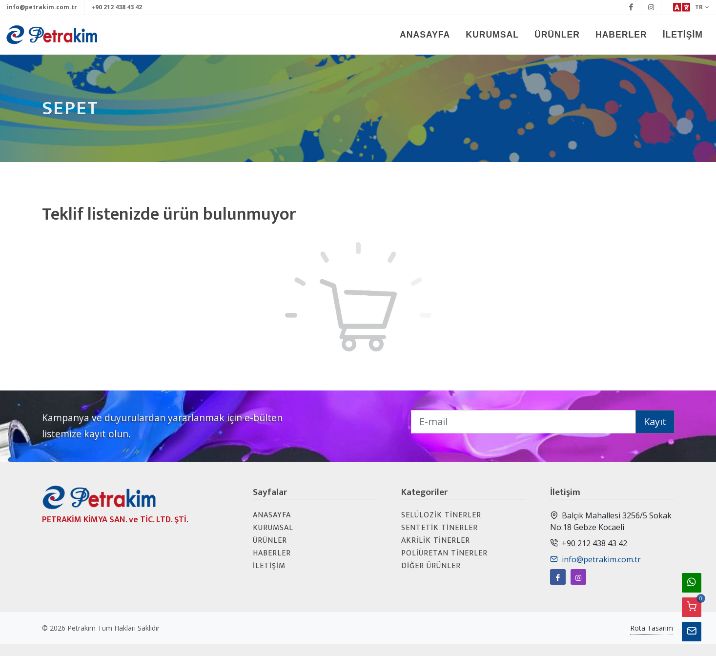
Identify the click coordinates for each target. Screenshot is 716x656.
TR (691, 7)
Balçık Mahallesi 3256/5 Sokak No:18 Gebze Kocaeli (611, 521)
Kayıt (655, 421)
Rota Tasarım (651, 628)
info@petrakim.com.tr (42, 7)
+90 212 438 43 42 (116, 7)
